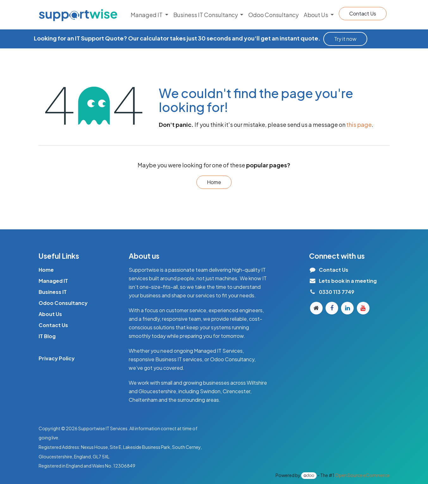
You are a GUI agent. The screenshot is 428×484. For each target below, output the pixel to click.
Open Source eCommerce (362, 475)
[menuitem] (149, 15)
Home (214, 182)
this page (359, 124)
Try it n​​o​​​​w (345, 38)
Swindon (210, 391)
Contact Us (362, 13)
